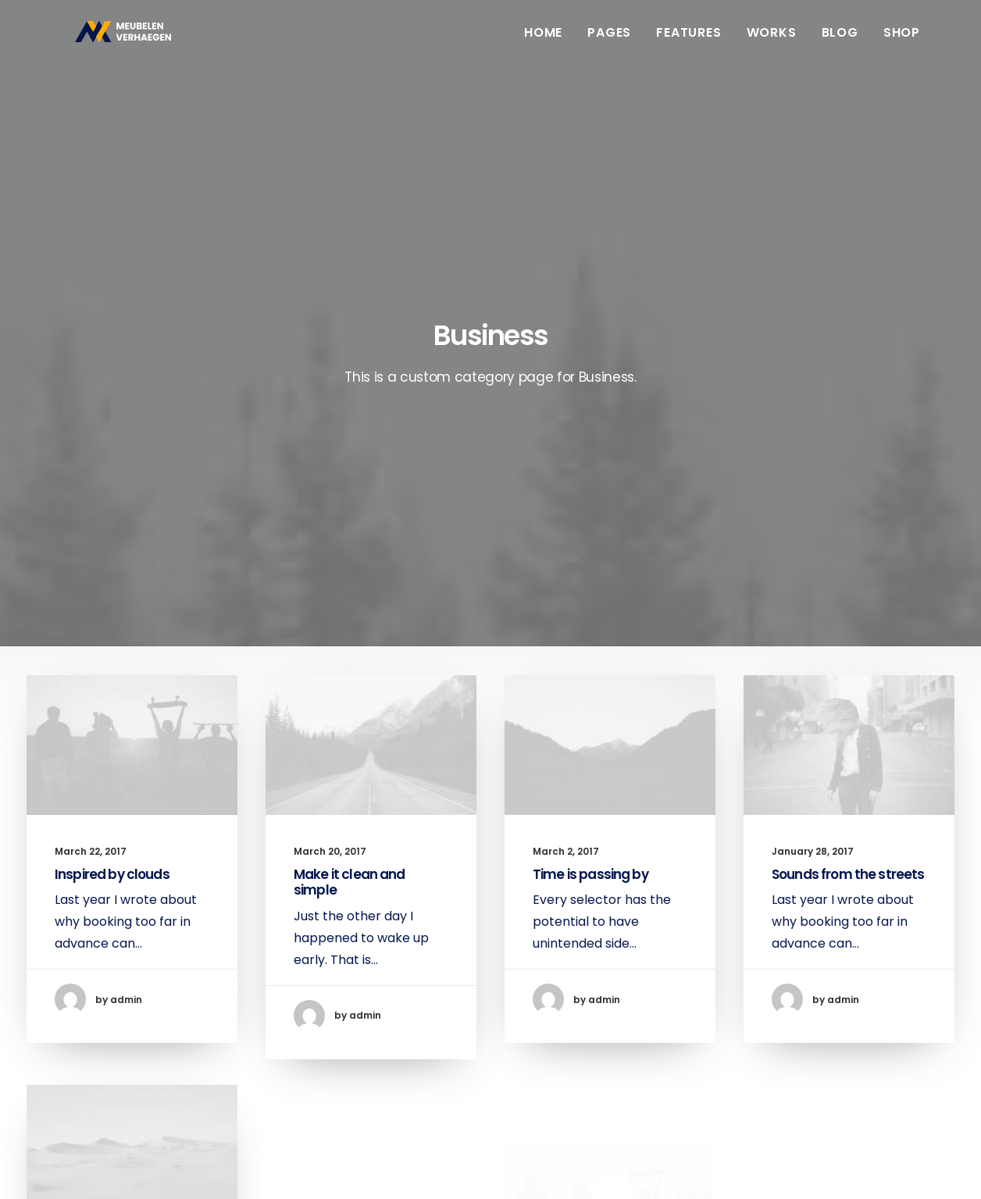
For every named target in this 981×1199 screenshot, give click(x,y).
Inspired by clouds (112, 530)
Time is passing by (590, 532)
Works (772, 41)
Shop (901, 41)
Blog (840, 41)
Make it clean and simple (349, 538)
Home (543, 41)
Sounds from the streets (848, 553)
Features (688, 41)
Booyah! (148, 1168)
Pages (609, 41)
